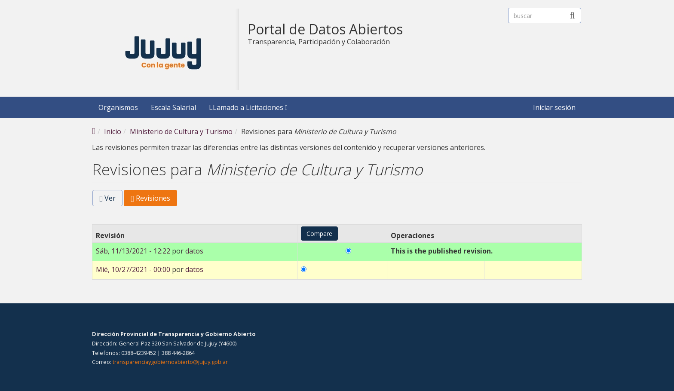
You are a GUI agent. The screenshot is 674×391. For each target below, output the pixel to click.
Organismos (118, 107)
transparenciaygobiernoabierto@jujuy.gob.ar (170, 362)
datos (194, 251)
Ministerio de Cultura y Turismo (181, 131)
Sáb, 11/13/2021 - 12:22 (133, 251)
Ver (107, 198)
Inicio (112, 131)
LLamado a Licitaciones (248, 107)
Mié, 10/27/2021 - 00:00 (133, 269)
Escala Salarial (173, 107)
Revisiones (154, 199)
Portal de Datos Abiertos (325, 29)
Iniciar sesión (554, 107)
